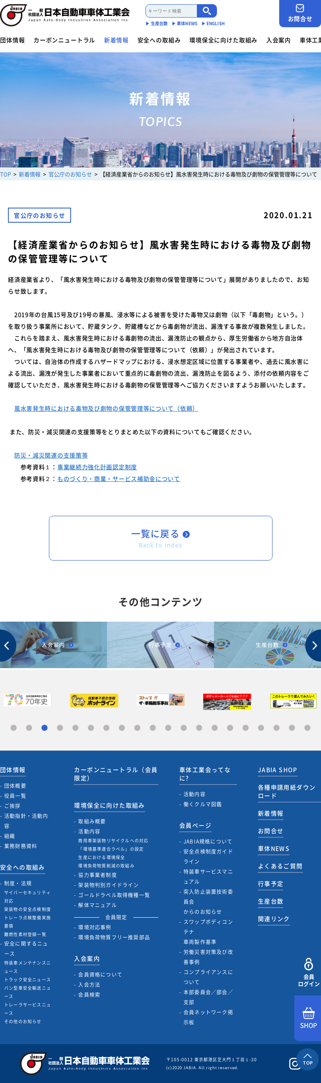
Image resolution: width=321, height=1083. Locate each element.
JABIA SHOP (278, 769)
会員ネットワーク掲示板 (208, 1017)
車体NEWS (274, 848)
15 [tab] (230, 728)
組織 (9, 836)
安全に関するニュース (26, 948)
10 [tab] (152, 728)
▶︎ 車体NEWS (184, 23)
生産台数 (271, 901)
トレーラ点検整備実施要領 (27, 921)
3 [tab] (44, 728)
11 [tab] (168, 728)
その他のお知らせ (23, 1021)
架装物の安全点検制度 (27, 909)
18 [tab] (276, 728)
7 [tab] (106, 728)
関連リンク (274, 918)
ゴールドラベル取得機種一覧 (114, 895)
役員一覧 (15, 796)
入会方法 (89, 984)
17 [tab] (261, 728)
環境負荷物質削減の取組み (106, 865)
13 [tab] (199, 728)
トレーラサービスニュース (27, 1008)
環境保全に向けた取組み (223, 40)
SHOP (309, 1018)
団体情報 (12, 40)
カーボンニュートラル (64, 40)
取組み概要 (92, 821)
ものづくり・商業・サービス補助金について (118, 478)
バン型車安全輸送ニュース (27, 992)
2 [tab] (29, 728)
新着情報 (116, 40)
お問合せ (300, 13)
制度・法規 (18, 883)
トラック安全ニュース (27, 979)
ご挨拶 (12, 806)
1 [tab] (13, 728)
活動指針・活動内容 (26, 821)
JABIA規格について (207, 841)
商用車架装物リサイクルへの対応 (113, 840)
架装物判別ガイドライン (108, 885)
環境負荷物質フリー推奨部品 (114, 937)
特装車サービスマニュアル (208, 876)
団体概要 (15, 786)
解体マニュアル (97, 905)
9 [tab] (137, 728)
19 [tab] (292, 728)
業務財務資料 (20, 846)
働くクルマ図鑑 (202, 804)
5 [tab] (75, 728)
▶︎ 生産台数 (156, 23)
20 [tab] (307, 728)
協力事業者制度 (97, 875)
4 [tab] (60, 728)
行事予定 (271, 883)
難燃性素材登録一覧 (25, 934)
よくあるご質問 (280, 866)
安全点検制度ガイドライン (208, 856)
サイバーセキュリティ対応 (27, 896)
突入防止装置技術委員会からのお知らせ (208, 902)
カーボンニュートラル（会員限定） (116, 773)
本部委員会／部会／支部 (208, 997)
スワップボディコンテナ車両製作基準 (208, 932)
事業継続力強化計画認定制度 (97, 467)
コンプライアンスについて (208, 977)
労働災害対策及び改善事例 (208, 957)
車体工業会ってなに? (205, 773)
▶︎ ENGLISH (213, 23)
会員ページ (195, 825)
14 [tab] (214, 728)
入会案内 (278, 40)
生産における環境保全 (101, 857)
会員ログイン (308, 973)
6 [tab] (90, 728)
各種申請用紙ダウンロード (287, 791)
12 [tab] (183, 728)
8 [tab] (121, 728)
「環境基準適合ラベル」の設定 (111, 849)
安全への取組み (159, 40)
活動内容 (89, 831)
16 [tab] (245, 728)
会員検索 (89, 994)
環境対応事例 (94, 927)
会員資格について (100, 974)
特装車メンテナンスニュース (27, 967)
